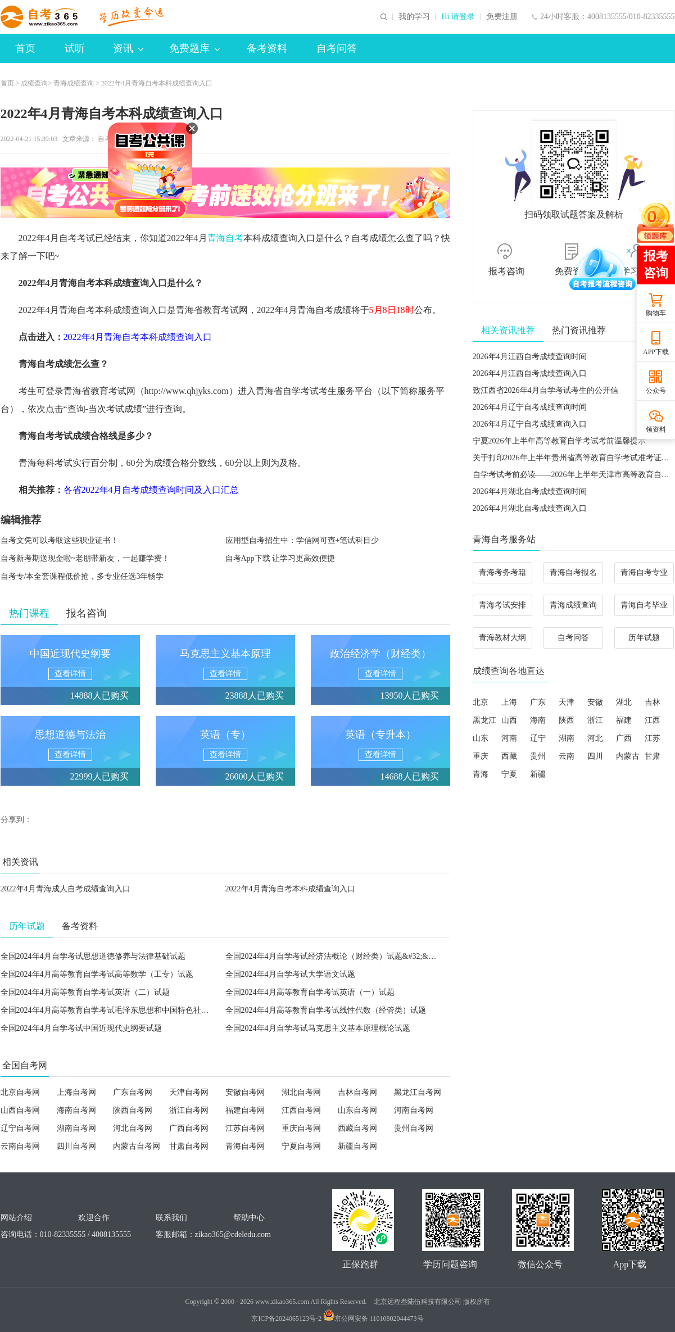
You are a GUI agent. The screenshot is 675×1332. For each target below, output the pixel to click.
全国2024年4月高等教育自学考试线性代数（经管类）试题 (325, 1010)
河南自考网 (413, 1110)
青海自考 (225, 238)
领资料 (656, 429)
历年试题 (644, 637)
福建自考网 (245, 1110)
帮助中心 (249, 1217)
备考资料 (267, 48)
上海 (509, 702)
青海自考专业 (644, 572)
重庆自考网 (301, 1128)
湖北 (624, 702)
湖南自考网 (76, 1128)
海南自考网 (76, 1110)
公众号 (656, 391)
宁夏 (509, 774)
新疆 (538, 774)
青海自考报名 (573, 572)
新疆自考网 (357, 1146)
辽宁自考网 (20, 1128)
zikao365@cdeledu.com (233, 1234)
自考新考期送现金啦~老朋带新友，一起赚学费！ (85, 558)
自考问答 (336, 48)
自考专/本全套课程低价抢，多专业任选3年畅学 (82, 576)
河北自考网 (132, 1128)
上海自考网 (76, 1092)
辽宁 (538, 738)
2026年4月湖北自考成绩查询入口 (530, 508)
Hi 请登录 (458, 17)
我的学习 (414, 17)
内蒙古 (628, 756)
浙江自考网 (189, 1110)
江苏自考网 (245, 1128)
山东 (480, 738)
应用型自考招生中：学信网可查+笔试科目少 (302, 540)
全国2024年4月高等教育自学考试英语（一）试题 (310, 992)
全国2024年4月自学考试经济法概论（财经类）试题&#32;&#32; (334, 956)
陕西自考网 (132, 1110)
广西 (624, 738)
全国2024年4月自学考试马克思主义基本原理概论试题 (317, 1028)
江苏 (652, 738)
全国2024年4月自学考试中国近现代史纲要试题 (81, 1028)
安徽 (595, 702)
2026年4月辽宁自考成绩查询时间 (530, 407)
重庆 (480, 756)
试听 (75, 48)
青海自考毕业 (644, 605)
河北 (595, 738)
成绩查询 (34, 83)
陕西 (566, 720)
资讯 (128, 48)
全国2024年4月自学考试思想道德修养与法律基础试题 (93, 956)
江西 (652, 720)
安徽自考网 (245, 1092)
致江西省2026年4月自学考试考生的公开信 (545, 390)
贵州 (538, 756)
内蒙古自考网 (136, 1146)
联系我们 (171, 1217)
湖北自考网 (301, 1092)
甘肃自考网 (189, 1146)
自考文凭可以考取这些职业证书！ (60, 540)
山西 (509, 720)
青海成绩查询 (73, 83)
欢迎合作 (94, 1217)
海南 (538, 720)
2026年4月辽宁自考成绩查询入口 (530, 424)
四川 (595, 756)
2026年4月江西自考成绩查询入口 (530, 373)
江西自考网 (301, 1110)
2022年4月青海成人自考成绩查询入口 (65, 889)
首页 (25, 48)
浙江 (595, 720)
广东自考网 (132, 1092)
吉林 (652, 702)
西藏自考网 (357, 1128)
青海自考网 (245, 1146)
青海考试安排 (502, 605)
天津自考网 (189, 1092)
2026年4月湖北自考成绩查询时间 (530, 491)
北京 (480, 702)
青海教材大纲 (502, 637)
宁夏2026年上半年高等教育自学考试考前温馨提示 (559, 441)
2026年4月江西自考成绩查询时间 (530, 356)
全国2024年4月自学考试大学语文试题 (290, 974)
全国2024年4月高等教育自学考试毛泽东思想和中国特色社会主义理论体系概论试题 (144, 1010)
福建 (624, 720)
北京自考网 (20, 1092)
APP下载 (656, 352)
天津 (566, 702)
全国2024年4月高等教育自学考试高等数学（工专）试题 (97, 974)
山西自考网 (20, 1110)
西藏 (509, 756)
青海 (480, 774)
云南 (566, 756)
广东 (538, 702)
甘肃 (652, 756)
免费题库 (194, 48)
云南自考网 (20, 1146)
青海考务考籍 (502, 572)
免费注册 (502, 17)
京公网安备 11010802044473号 (373, 1318)
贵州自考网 (413, 1128)
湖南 (566, 738)
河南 (509, 738)
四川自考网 (76, 1146)
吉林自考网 (357, 1092)
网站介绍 (16, 1217)
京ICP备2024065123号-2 (286, 1318)
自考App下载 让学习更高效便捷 (280, 558)
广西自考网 (189, 1128)
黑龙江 (484, 720)
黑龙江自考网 (417, 1092)
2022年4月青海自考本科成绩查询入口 (290, 889)
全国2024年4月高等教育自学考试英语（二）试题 (85, 992)
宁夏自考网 (301, 1146)
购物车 (656, 313)
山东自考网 (357, 1110)
